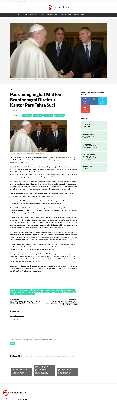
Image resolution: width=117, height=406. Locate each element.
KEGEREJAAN (19, 15)
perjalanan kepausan (69, 292)
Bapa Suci (35, 290)
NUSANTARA (50, 15)
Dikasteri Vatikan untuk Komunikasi (50, 290)
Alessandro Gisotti (24, 290)
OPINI (69, 15)
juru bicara (21, 292)
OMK (56, 15)
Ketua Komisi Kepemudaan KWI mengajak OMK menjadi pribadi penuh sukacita (25, 302)
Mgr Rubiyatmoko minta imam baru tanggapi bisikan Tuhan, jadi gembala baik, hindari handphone (61, 303)
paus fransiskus (56, 292)
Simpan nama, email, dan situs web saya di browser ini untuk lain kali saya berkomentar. (33, 339)
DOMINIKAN (66, 356)
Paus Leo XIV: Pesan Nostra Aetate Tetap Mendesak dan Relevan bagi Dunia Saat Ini (65, 372)
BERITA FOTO (76, 15)
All (27, 356)
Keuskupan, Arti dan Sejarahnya (87, 167)
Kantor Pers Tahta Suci (33, 292)
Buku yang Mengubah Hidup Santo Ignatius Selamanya (88, 136)
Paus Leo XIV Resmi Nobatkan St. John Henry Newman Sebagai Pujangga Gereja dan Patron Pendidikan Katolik (41, 370)
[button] (100, 15)
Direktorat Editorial (68, 290)
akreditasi (14, 290)
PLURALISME (63, 15)
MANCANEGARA (34, 15)
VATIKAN (42, 15)
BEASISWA (31, 356)
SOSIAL (26, 15)
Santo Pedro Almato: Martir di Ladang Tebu (89, 125)
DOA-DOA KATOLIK (56, 356)
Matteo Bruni (46, 292)
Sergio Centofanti (21, 294)
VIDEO (82, 15)
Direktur (13, 292)
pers (12, 294)
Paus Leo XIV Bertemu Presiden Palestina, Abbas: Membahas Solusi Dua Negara (20, 372)
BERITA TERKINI (47, 356)
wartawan (31, 294)
